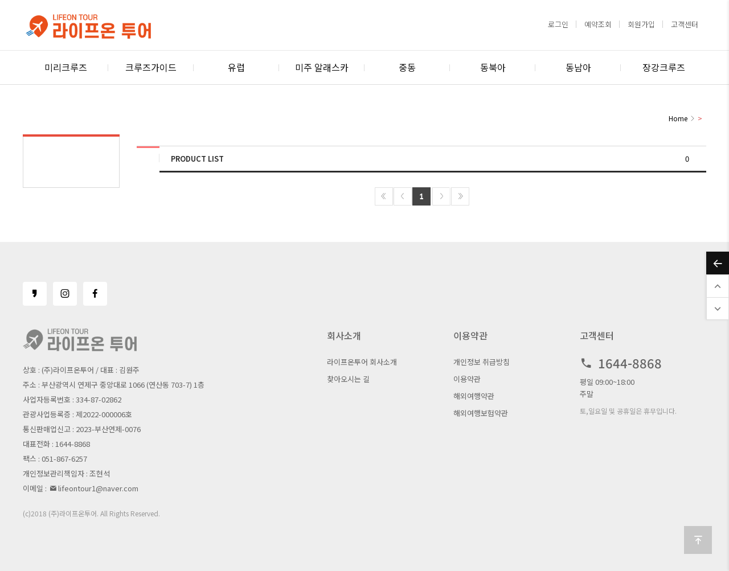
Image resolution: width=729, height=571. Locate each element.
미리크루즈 (65, 67)
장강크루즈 (663, 67)
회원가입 (641, 24)
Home (678, 118)
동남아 (578, 67)
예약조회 (598, 24)
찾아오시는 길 (348, 378)
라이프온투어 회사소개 (362, 361)
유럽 (236, 67)
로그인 (558, 24)
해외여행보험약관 (480, 413)
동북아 (493, 67)
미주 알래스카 (322, 67)
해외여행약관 (473, 396)
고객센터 (684, 24)
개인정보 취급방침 (481, 361)
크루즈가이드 (151, 67)
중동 (407, 67)
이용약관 (467, 378)
